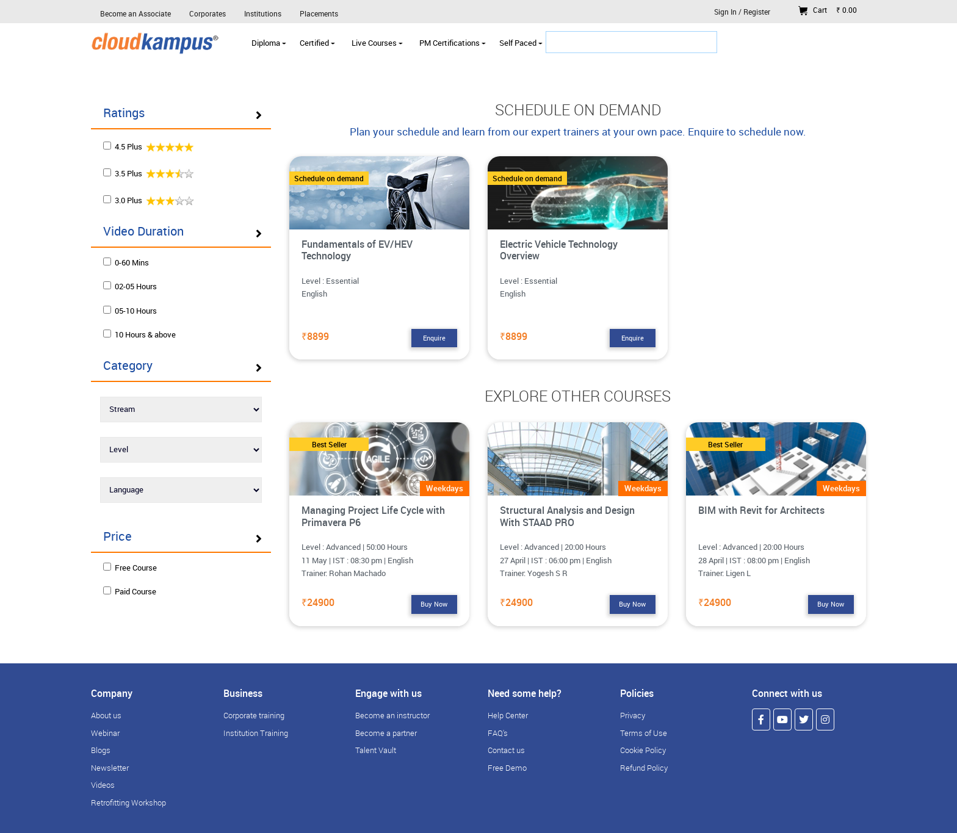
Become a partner (386, 732)
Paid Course (129, 591)
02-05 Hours (130, 286)
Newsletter (110, 767)
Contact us (506, 750)
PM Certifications (452, 42)
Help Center (508, 715)
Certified (317, 42)
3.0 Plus (149, 200)
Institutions (262, 13)
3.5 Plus (149, 173)
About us (106, 715)
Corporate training (253, 715)
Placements (319, 13)
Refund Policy (644, 767)
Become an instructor (392, 715)
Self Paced (521, 42)
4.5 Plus (149, 146)
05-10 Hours (130, 310)
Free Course (130, 567)
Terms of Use (643, 732)
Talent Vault (375, 750)
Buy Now (434, 603)
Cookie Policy (643, 750)
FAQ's (498, 732)
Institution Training (255, 732)
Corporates (207, 13)
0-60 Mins (126, 262)
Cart (827, 10)
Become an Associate (135, 13)
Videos (103, 784)
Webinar (105, 732)
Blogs (100, 750)
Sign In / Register (742, 11)
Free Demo (507, 767)
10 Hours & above (139, 334)
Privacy (632, 715)
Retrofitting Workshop (128, 802)
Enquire (434, 337)
